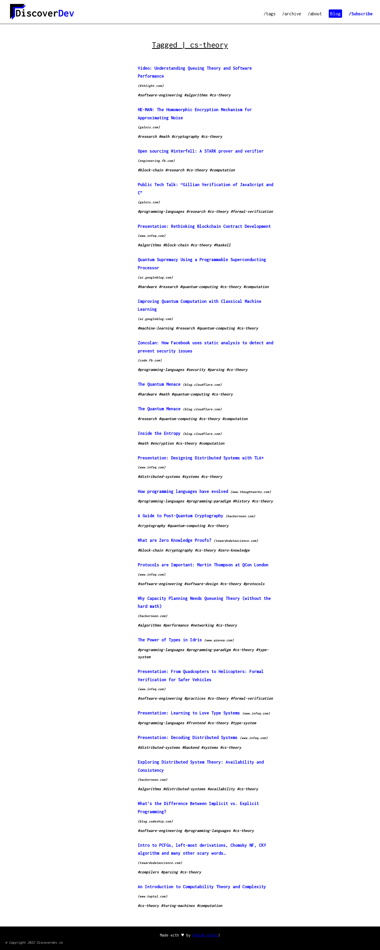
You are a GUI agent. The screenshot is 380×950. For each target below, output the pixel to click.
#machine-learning (156, 328)
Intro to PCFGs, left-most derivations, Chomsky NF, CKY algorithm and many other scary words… (202, 849)
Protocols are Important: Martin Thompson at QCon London (203, 564)
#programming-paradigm (208, 501)
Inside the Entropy (159, 433)
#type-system (243, 723)
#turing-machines (178, 905)
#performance (175, 625)
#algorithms (195, 95)
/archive (291, 13)
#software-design (201, 583)
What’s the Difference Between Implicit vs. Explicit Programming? (198, 807)
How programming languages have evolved (183, 491)
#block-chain (150, 170)
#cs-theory (220, 95)
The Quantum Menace (159, 384)
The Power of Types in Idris (170, 639)
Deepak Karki (205, 935)
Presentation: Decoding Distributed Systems (188, 737)
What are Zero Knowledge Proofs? (174, 540)
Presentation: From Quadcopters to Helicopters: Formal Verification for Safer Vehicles (201, 675)
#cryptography (185, 136)
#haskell (222, 245)
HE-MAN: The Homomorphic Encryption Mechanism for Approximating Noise (195, 113)
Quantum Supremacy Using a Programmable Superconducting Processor (202, 263)
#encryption (162, 443)
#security (195, 369)
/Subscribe (361, 13)
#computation (222, 170)
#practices (194, 698)
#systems (190, 476)
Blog (335, 13)
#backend (190, 747)
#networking (202, 625)
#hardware (147, 286)
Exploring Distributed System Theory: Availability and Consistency (201, 766)
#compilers (148, 872)
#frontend (195, 723)
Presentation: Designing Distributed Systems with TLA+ (201, 457)
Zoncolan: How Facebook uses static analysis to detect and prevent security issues (205, 346)
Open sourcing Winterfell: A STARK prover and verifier (201, 151)
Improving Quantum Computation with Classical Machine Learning (199, 305)
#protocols (253, 583)
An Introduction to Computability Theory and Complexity (202, 886)
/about (315, 13)
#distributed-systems (159, 476)
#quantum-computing (199, 286)
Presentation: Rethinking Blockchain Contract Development (204, 226)
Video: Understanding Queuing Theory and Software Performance (195, 72)
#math (164, 136)
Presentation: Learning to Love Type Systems (189, 713)
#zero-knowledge (234, 550)
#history (241, 501)
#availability (221, 789)
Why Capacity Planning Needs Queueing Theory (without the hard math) (204, 602)
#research (147, 136)
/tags (270, 13)
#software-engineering (160, 95)
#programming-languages (161, 211)
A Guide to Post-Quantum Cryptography (180, 515)
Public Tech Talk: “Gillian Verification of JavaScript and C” (205, 188)
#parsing (215, 369)
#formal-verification (252, 211)
